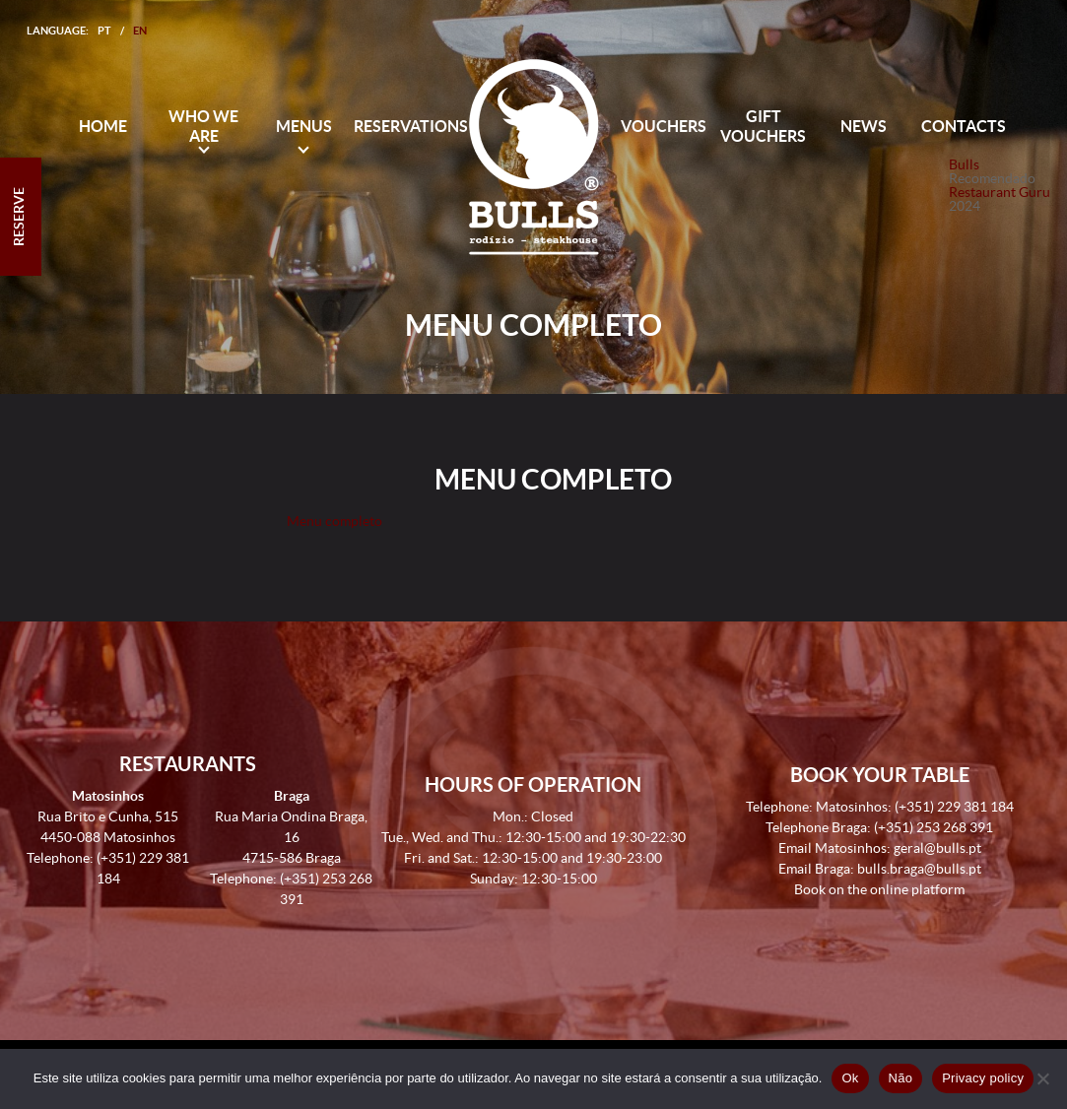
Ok (849, 1078)
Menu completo (334, 521)
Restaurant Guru (999, 192)
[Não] (1042, 1078)
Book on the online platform (879, 889)
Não (901, 1078)
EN (140, 30)
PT (104, 30)
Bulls (964, 164)
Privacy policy (983, 1078)
